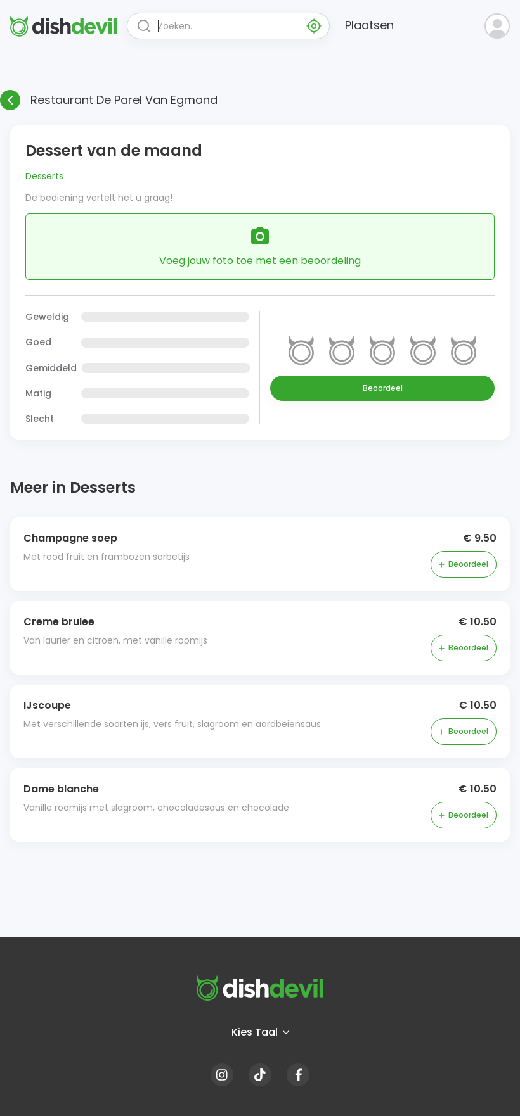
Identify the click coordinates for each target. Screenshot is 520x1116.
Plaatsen (369, 25)
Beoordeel (383, 388)
